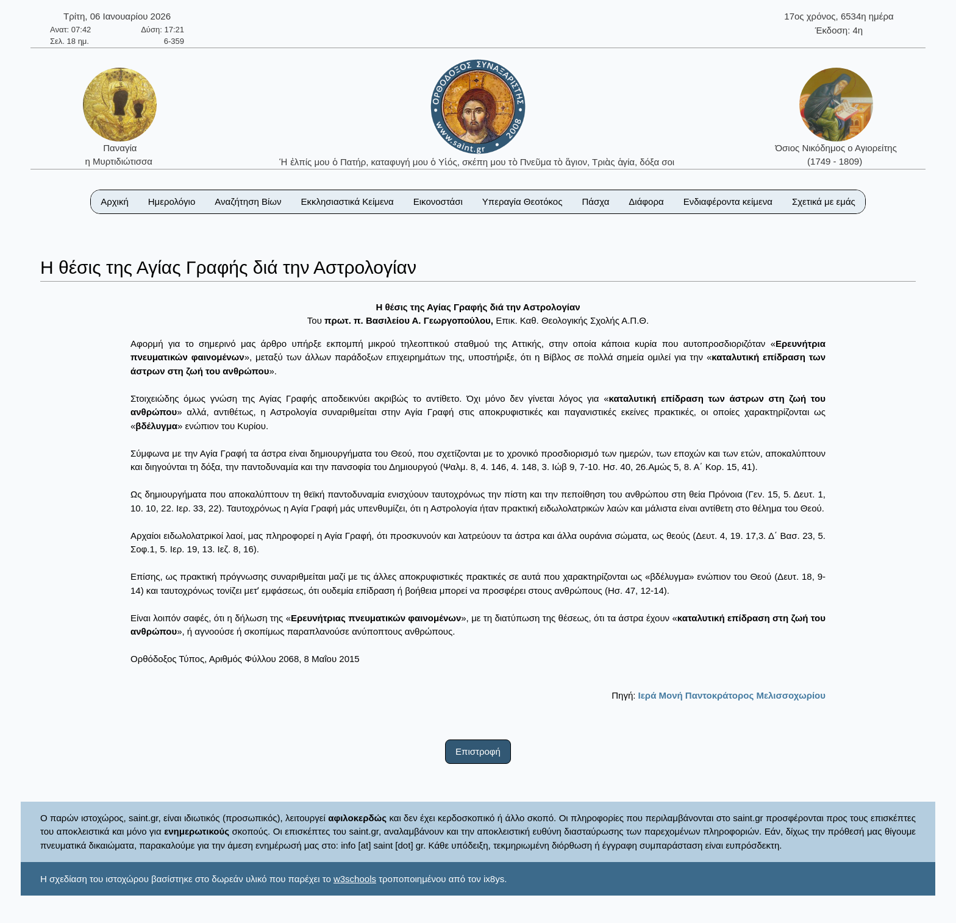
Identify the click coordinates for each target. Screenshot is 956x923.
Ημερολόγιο (172, 201)
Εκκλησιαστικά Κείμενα (347, 201)
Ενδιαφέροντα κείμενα (727, 201)
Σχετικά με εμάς (823, 201)
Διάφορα (646, 201)
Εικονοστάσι (438, 201)
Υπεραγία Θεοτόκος (522, 201)
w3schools (355, 879)
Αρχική (115, 201)
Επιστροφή (478, 751)
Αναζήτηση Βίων (248, 201)
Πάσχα (595, 201)
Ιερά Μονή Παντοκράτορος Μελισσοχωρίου (732, 695)
